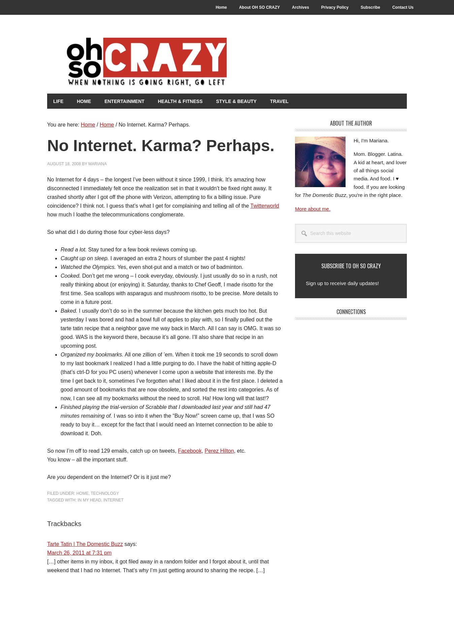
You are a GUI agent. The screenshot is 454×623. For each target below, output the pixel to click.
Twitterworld (264, 205)
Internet (113, 499)
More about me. (312, 208)
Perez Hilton (219, 450)
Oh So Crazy (165, 63)
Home (82, 493)
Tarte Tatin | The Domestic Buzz (85, 544)
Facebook (189, 450)
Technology (105, 493)
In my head (89, 499)
